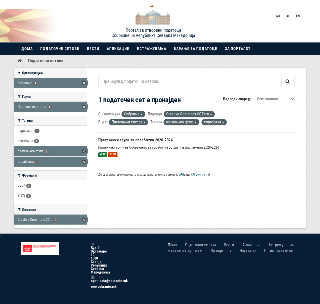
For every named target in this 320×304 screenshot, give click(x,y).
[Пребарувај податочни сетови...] (190, 81)
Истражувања (151, 48)
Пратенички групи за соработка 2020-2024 (135, 140)
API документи (200, 174)
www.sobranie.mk (92, 286)
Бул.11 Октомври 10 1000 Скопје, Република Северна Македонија (92, 258)
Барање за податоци (196, 48)
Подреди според (236, 99)
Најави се (248, 250)
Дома (27, 48)
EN (298, 16)
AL (288, 16)
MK (278, 16)
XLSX (103, 154)
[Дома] (20, 60)
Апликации (118, 48)
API (181, 174)
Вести (93, 48)
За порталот (238, 48)
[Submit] (288, 81)
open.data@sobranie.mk (92, 279)
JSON (113, 154)
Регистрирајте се (278, 250)
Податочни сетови (60, 48)
